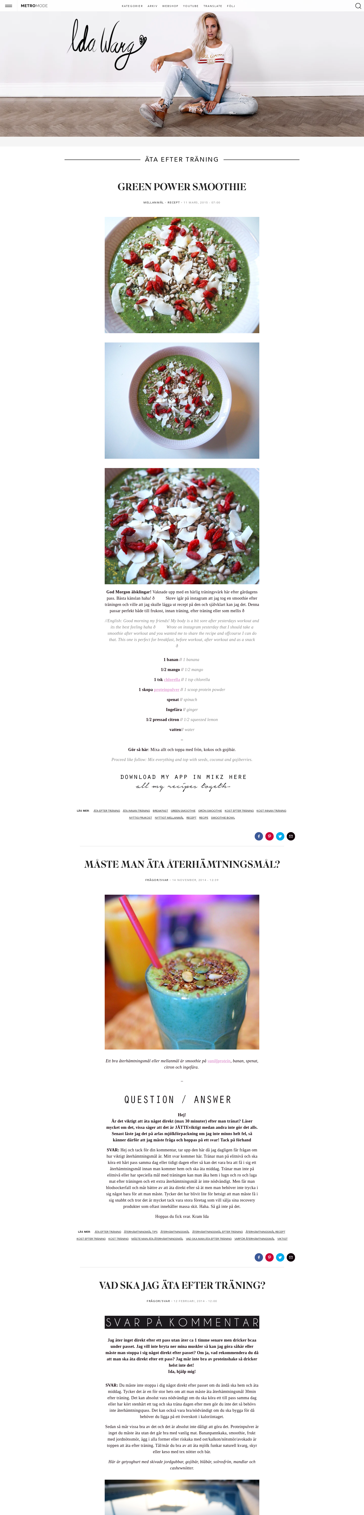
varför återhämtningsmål (254, 1239)
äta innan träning (136, 811)
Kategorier (132, 6)
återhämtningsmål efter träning (217, 1232)
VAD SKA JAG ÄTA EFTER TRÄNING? (182, 1286)
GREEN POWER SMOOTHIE (182, 188)
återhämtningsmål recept (265, 1232)
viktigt (282, 1239)
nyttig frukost (140, 818)
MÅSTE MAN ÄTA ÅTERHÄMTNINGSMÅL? (182, 865)
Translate (213, 6)
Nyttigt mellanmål (169, 818)
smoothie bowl (223, 818)
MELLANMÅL (153, 202)
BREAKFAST (160, 811)
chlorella (172, 679)
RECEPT (174, 202)
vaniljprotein (219, 1061)
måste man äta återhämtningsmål (157, 1239)
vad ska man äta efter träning (209, 1239)
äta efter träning (107, 811)
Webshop (170, 6)
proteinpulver (166, 689)
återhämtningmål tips (141, 1232)
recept (191, 818)
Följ (231, 6)
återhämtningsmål (174, 1232)
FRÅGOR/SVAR (157, 880)
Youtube (191, 6)
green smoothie (183, 811)
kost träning (118, 1239)
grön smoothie (210, 811)
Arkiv (153, 6)
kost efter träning (239, 811)
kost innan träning (271, 811)
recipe (203, 818)
